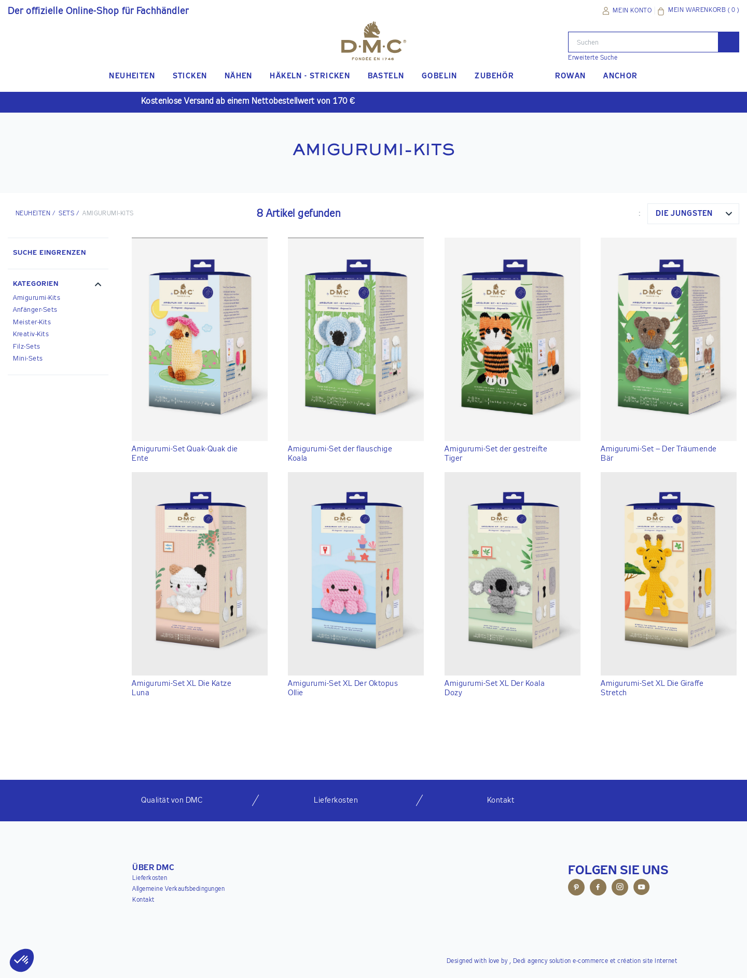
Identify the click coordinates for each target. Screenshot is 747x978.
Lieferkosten (149, 878)
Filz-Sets (26, 346)
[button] (58, 285)
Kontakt (143, 900)
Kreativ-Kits (31, 334)
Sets (66, 214)
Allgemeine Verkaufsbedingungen (178, 889)
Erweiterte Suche (592, 58)
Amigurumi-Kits (36, 298)
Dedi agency (530, 961)
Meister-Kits (32, 322)
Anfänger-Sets (35, 310)
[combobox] (693, 213)
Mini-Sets (28, 358)
